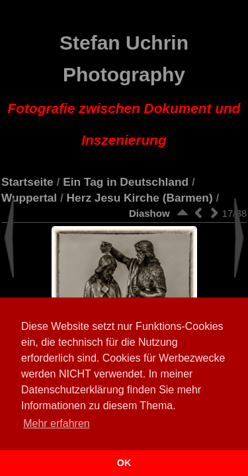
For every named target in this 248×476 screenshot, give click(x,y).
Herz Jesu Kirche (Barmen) (140, 197)
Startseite (27, 181)
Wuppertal (29, 197)
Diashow (149, 213)
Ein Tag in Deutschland (125, 181)
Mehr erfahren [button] (56, 423)
